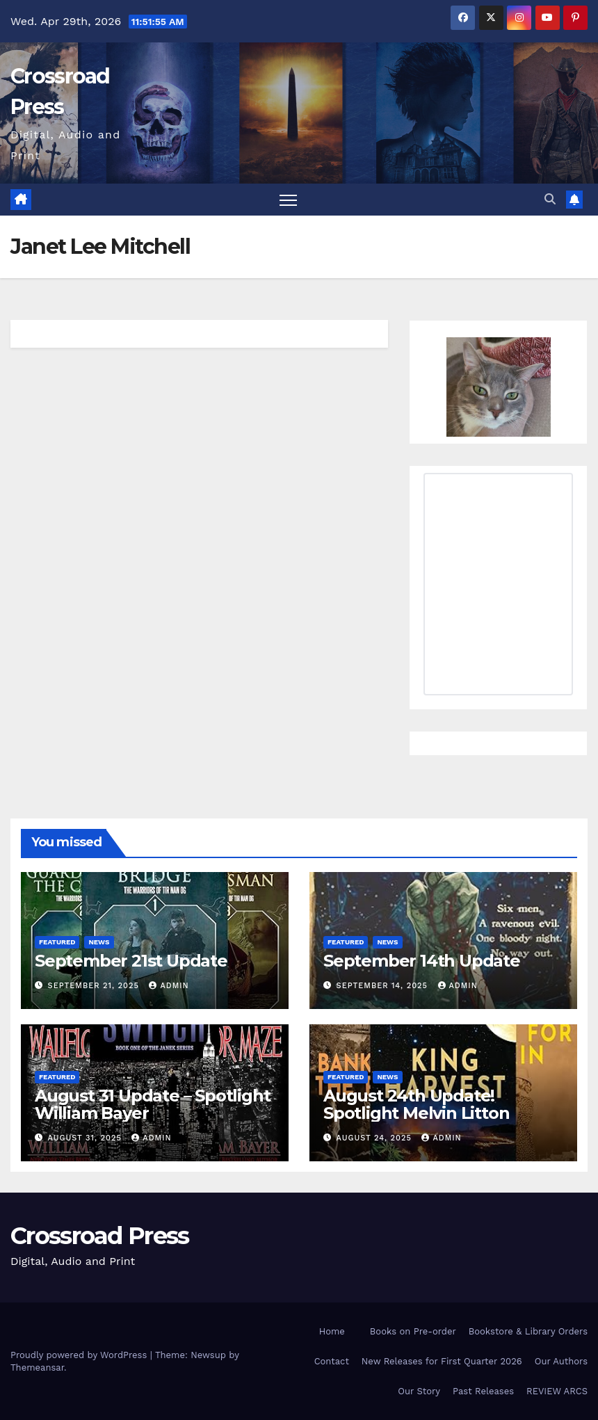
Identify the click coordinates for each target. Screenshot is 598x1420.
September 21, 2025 (95, 985)
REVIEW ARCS (557, 1391)
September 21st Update (131, 961)
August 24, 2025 (376, 1138)
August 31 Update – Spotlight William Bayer (152, 1104)
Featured (57, 942)
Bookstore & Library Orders (528, 1331)
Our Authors (561, 1361)
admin (168, 985)
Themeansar (37, 1367)
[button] (550, 199)
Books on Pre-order (413, 1331)
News (98, 942)
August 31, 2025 (86, 1138)
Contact (331, 1361)
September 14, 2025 (384, 985)
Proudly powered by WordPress (80, 1355)
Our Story (419, 1391)
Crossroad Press (99, 1235)
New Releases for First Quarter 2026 (442, 1361)
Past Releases (483, 1391)
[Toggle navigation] (288, 200)
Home (332, 1331)
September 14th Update (421, 961)
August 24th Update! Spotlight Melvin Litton (416, 1104)
